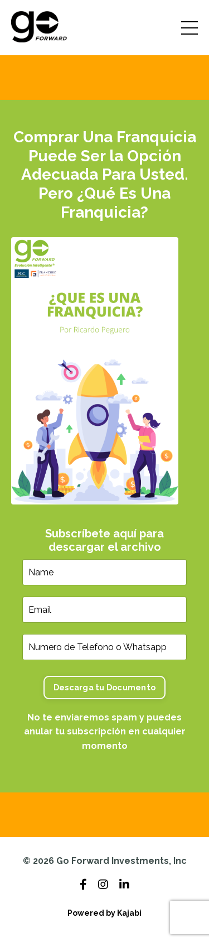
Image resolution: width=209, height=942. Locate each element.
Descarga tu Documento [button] (104, 687)
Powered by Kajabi (104, 913)
